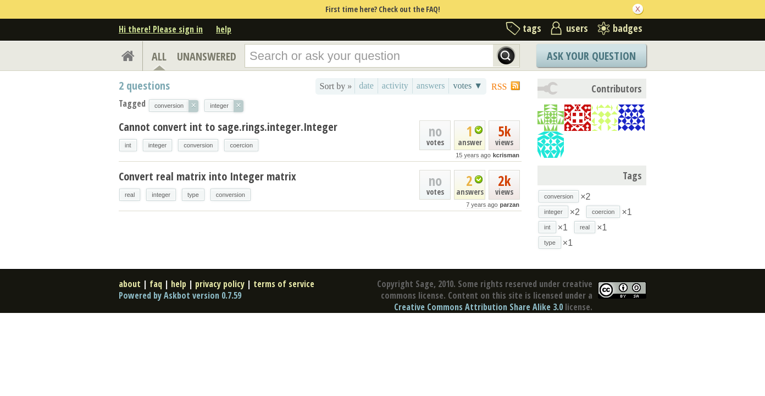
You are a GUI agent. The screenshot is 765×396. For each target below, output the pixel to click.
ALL (159, 56)
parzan (509, 204)
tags (532, 28)
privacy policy (220, 284)
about (130, 284)
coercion (241, 145)
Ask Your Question (591, 55)
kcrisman (506, 155)
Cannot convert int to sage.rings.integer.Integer (228, 126)
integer (157, 145)
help (223, 29)
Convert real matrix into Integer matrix (207, 176)
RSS (499, 86)
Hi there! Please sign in (161, 29)
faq (155, 284)
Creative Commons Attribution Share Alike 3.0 (478, 307)
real (130, 194)
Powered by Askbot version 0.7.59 (180, 295)
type (193, 194)
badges (627, 28)
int (128, 145)
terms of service (283, 284)
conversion (198, 145)
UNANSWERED (206, 56)
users (577, 28)
